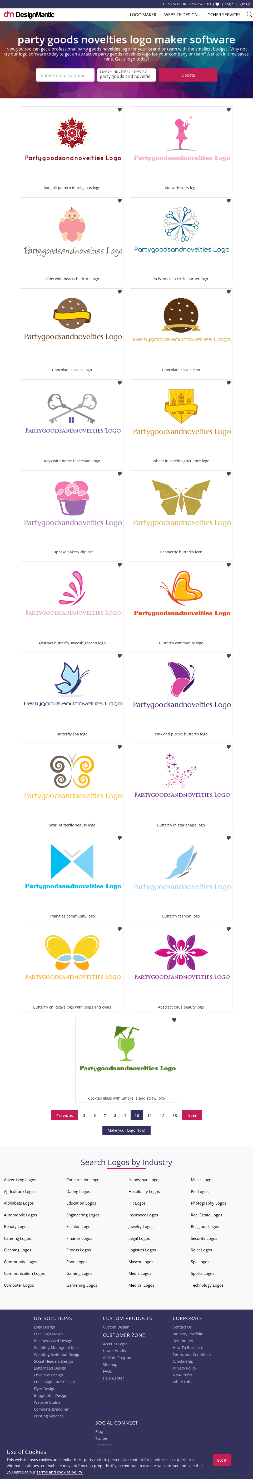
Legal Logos (139, 1237)
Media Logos (139, 1272)
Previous (64, 1114)
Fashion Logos (79, 1225)
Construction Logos (83, 1178)
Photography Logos (208, 1202)
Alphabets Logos (19, 1202)
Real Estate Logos (206, 1213)
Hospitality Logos (144, 1190)
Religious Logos (205, 1225)
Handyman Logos (144, 1178)
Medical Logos (141, 1284)
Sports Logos (202, 1272)
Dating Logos (78, 1190)
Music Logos (202, 1178)
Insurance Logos (143, 1213)
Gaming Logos (79, 1272)
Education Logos (81, 1202)
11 (149, 1114)
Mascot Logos (140, 1260)
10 (137, 1114)
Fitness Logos (78, 1248)
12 (162, 1114)
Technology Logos (207, 1284)
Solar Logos (201, 1248)
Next (192, 1114)
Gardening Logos (81, 1284)
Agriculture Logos (20, 1190)
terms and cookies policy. (60, 1472)
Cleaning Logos (17, 1248)
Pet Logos (200, 1190)
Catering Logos (17, 1237)
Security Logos (204, 1237)
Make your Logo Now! (126, 1129)
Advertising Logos (20, 1178)
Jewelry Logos (140, 1225)
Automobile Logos (20, 1213)
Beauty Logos (16, 1225)
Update (188, 75)
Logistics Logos (142, 1248)
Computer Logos (19, 1284)
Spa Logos (200, 1260)
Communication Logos (24, 1272)
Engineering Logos (83, 1213)
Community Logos (20, 1260)
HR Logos (137, 1202)
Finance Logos (79, 1237)
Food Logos (76, 1260)
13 (174, 1114)
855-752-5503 (200, 4)
